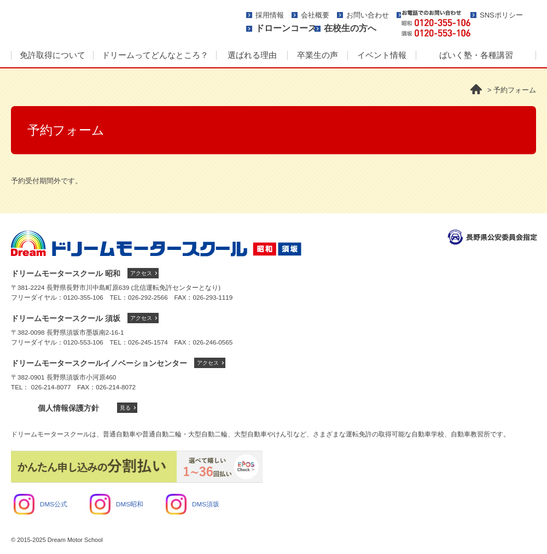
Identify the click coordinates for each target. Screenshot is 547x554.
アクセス (141, 273)
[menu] (273, 55)
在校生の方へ (350, 28)
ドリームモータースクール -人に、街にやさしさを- (112, 22)
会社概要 (315, 15)
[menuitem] (52, 55)
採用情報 (269, 15)
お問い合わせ (367, 15)
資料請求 (507, 23)
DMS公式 (40, 504)
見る (125, 408)
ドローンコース (286, 28)
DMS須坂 (192, 504)
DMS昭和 (116, 504)
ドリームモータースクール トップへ (156, 243)
